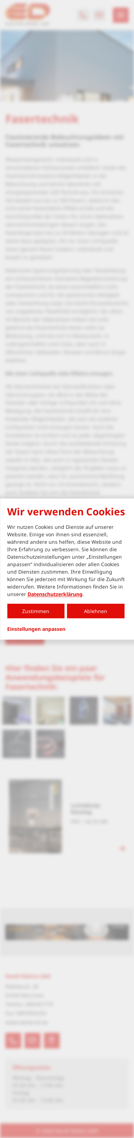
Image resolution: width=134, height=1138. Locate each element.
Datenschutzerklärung (55, 593)
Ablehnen (95, 610)
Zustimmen (35, 610)
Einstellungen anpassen (36, 628)
